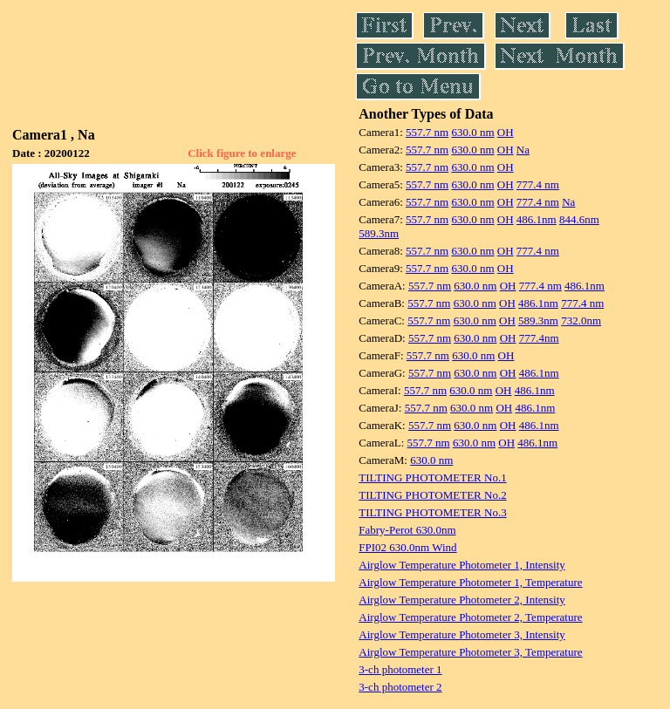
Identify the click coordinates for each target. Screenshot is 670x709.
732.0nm (581, 320)
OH (505, 132)
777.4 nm (537, 184)
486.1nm (536, 219)
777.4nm (539, 337)
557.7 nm (427, 132)
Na (523, 149)
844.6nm (579, 219)
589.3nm (379, 233)
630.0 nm (472, 132)
